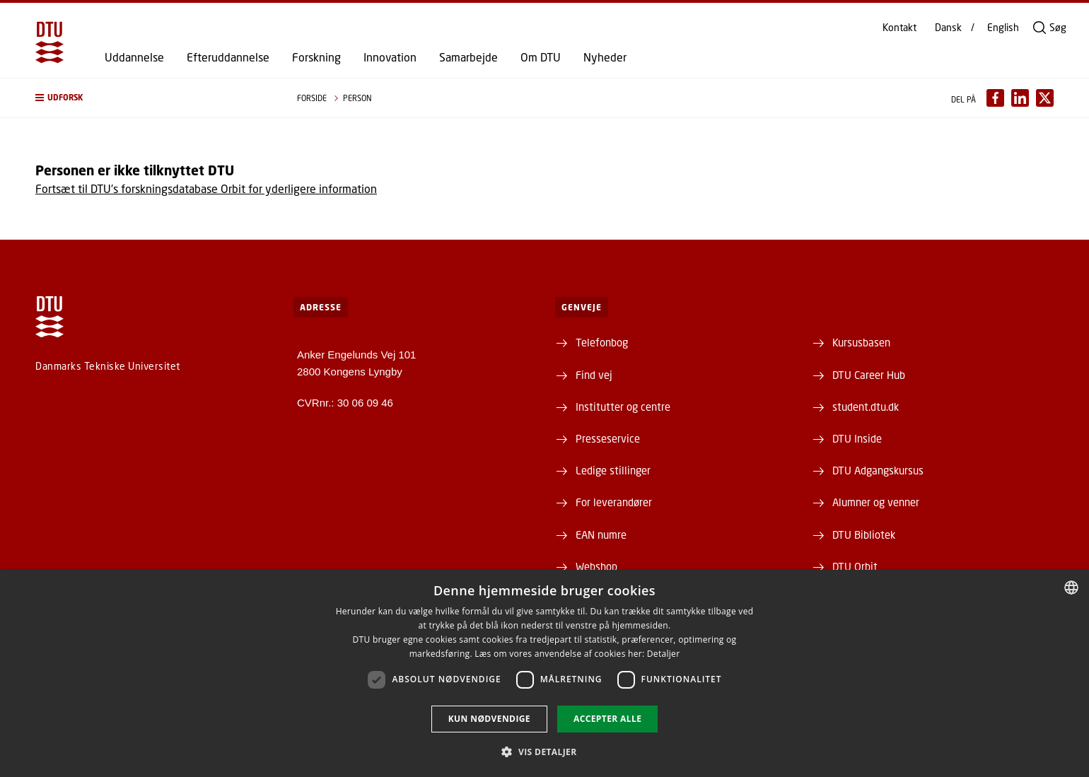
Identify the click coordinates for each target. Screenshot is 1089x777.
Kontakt (899, 28)
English (1003, 28)
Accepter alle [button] (607, 719)
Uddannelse (134, 57)
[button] (152, 98)
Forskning (316, 57)
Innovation (390, 57)
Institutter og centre (623, 406)
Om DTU (540, 57)
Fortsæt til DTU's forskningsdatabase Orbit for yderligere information (206, 188)
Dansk (948, 28)
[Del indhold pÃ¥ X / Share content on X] (1045, 98)
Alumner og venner (875, 502)
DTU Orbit (855, 566)
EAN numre (601, 534)
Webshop (596, 566)
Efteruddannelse (228, 57)
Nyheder (605, 57)
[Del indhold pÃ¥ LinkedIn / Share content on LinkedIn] (1020, 98)
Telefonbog (602, 342)
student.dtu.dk (865, 406)
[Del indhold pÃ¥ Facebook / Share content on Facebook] (995, 98)
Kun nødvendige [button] (489, 719)
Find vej (594, 374)
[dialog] (544, 673)
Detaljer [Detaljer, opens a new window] (663, 654)
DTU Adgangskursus (878, 470)
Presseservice (608, 438)
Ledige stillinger (613, 470)
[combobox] (1071, 587)
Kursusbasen (861, 342)
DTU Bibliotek (863, 534)
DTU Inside (857, 438)
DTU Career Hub (868, 374)
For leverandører (614, 502)
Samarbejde (468, 57)
